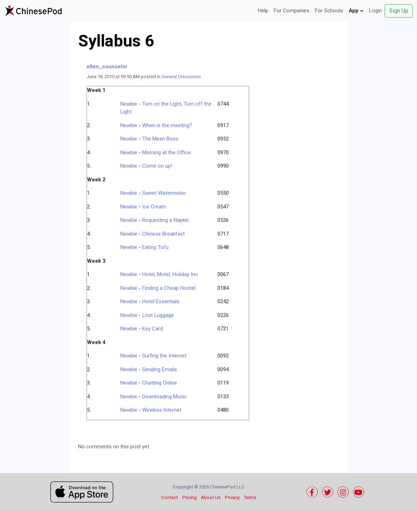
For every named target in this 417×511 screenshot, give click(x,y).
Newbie (128, 104)
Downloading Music (164, 396)
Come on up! (157, 166)
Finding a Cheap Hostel (168, 288)
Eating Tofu (155, 247)
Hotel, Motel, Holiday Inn (170, 274)
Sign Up (398, 10)
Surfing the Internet (164, 356)
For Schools (329, 10)
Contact (169, 497)
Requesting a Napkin (165, 220)
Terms (250, 497)
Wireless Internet (161, 410)
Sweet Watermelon (164, 193)
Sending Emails (159, 369)
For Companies (291, 10)
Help (263, 10)
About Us (211, 497)
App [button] (356, 10)
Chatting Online (159, 383)
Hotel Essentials (160, 301)
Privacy (232, 497)
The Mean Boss (160, 139)
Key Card (152, 328)
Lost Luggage (158, 315)
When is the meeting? (167, 125)
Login (375, 10)
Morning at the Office (166, 152)
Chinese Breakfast (163, 234)
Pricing (189, 497)
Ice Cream (154, 207)
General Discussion (181, 76)
